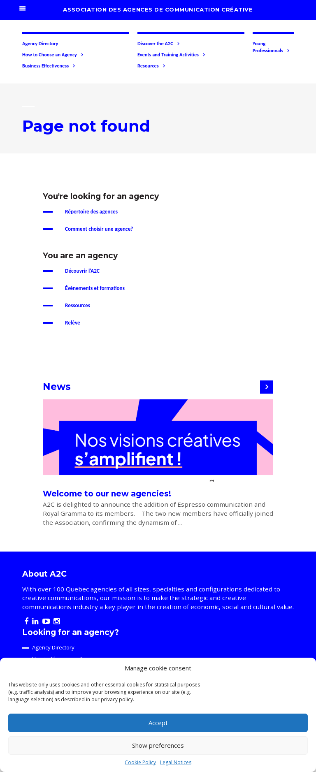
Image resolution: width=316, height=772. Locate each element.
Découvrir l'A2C (82, 270)
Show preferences (158, 745)
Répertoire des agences (91, 211)
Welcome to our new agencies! (107, 493)
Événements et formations (95, 288)
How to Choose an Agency (53, 54)
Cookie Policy (140, 762)
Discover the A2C (158, 43)
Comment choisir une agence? (99, 228)
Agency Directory (40, 43)
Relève (72, 322)
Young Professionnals (271, 47)
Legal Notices (175, 762)
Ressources (77, 305)
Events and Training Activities (171, 54)
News (57, 386)
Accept (158, 723)
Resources (151, 66)
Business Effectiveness (49, 66)
